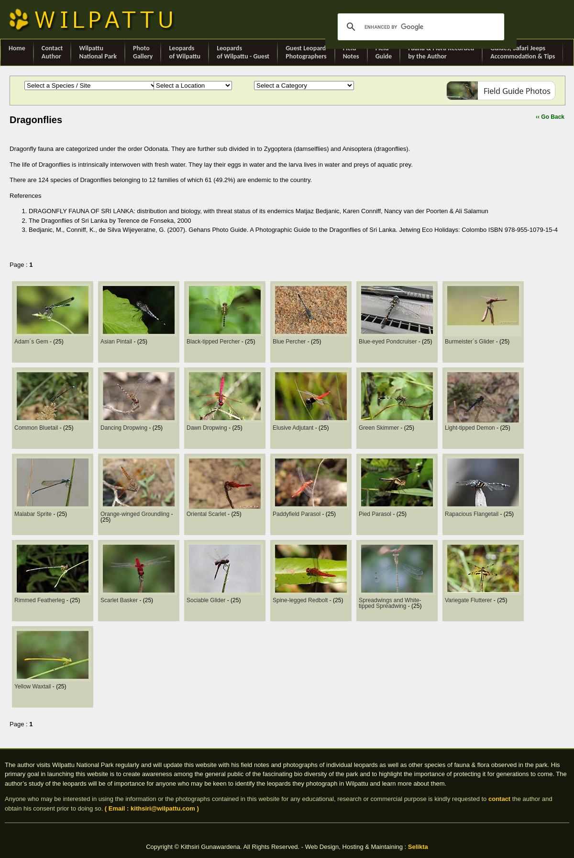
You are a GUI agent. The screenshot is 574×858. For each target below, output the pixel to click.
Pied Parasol (376, 514)
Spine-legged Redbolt (301, 600)
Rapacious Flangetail (472, 514)
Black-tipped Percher (214, 341)
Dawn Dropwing (208, 427)
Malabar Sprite (33, 514)
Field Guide (383, 52)
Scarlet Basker (119, 600)
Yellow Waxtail (33, 686)
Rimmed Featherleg (40, 600)
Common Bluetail (37, 427)
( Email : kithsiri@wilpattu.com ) (152, 808)
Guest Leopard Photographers (306, 52)
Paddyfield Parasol (297, 514)
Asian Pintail (116, 341)
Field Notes (351, 52)
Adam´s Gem (32, 341)
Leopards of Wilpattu (184, 52)
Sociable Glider (207, 600)
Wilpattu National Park (98, 52)
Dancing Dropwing (124, 427)
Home (17, 52)
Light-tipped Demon (471, 427)
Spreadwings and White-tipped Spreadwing (390, 603)
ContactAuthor (52, 52)
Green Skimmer (379, 427)
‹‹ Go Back (550, 117)
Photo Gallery (143, 52)
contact (499, 798)
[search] (419, 27)
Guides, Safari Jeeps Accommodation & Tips (522, 52)
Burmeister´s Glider (470, 341)
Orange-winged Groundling (135, 514)
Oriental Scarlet (207, 514)
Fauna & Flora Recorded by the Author (441, 52)
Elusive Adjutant (294, 427)
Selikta (418, 846)
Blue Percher (290, 341)
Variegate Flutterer (469, 600)
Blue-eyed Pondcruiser (389, 341)
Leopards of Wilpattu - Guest (243, 52)
